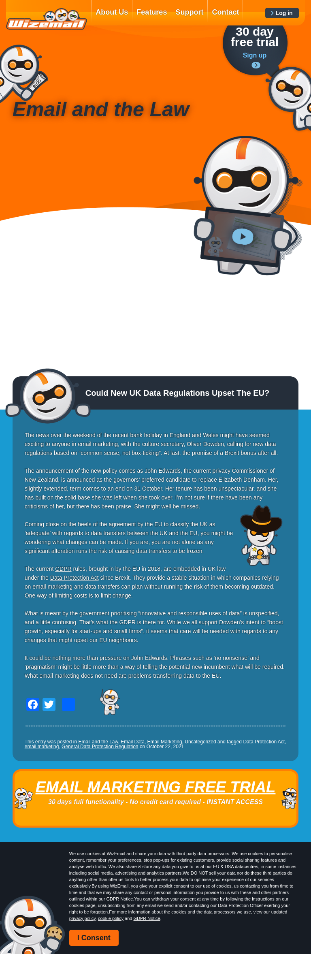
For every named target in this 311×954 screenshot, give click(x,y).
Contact (225, 12)
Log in (284, 13)
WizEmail (46, 19)
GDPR (63, 569)
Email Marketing (164, 742)
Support (189, 12)
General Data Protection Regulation (100, 746)
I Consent (94, 938)
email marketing (42, 746)
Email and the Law (98, 742)
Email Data (133, 742)
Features (151, 12)
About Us (112, 12)
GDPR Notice (147, 918)
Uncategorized (200, 742)
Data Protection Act (74, 577)
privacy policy (82, 918)
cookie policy (111, 918)
